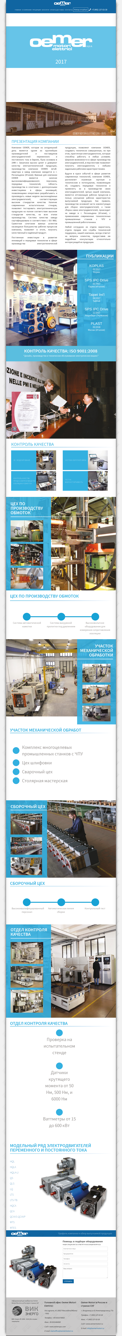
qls (12, 1183)
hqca (13, 1205)
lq (11, 1189)
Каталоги (45, 10)
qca (12, 1211)
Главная (18, 10)
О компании (27, 10)
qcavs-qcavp (17, 1216)
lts (12, 1194)
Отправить (68, 1281)
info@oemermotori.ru (95, 1328)
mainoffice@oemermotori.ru (61, 1331)
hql (12, 1161)
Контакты (69, 10)
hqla (13, 1167)
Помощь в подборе (80, 10)
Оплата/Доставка (57, 10)
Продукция (36, 10)
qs (11, 1178)
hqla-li (14, 1172)
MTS (12, 1222)
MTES (13, 1227)
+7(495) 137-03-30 (98, 9)
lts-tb (13, 1200)
